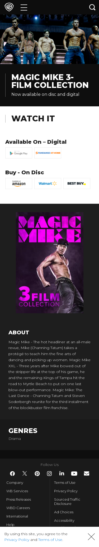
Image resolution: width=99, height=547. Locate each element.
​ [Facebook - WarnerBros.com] (12, 473)
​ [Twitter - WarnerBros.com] (25, 473)
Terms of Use (65, 482)
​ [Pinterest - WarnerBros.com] (37, 473)
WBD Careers (18, 508)
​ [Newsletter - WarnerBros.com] (86, 473)
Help (10, 525)
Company (14, 482)
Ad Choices (63, 512)
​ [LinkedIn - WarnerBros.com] (62, 473)
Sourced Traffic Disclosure (67, 501)
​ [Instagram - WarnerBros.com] (49, 473)
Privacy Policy (66, 491)
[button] (91, 536)
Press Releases (18, 499)
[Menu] (24, 7)
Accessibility (64, 520)
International (17, 516)
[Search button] (92, 7)
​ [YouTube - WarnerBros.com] (74, 473)
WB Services (17, 491)
